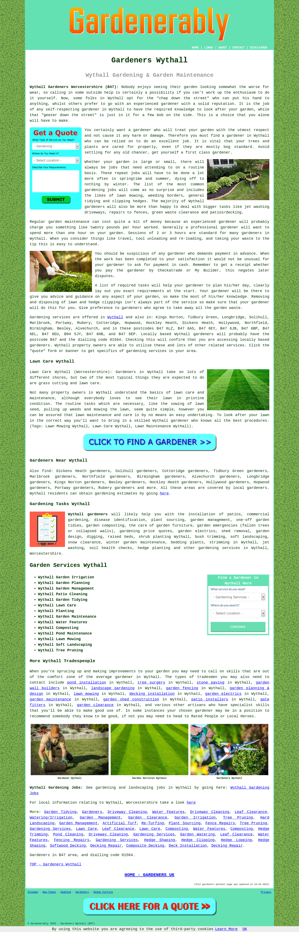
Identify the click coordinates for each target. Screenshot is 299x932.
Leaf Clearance (251, 812)
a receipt (240, 265)
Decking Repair (106, 846)
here (164, 493)
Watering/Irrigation (51, 818)
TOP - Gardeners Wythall (55, 864)
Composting (176, 829)
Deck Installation (188, 846)
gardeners (95, 207)
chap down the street (183, 98)
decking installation (152, 694)
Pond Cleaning (68, 834)
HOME (195, 47)
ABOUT (222, 47)
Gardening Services (50, 829)
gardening (95, 190)
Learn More (226, 929)
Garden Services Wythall (68, 565)
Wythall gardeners (88, 514)
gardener (142, 130)
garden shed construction (131, 699)
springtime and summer (144, 179)
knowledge (184, 109)
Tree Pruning (238, 818)
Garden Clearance (147, 818)
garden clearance (95, 705)
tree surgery (151, 682)
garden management (210, 520)
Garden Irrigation (195, 818)
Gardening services (50, 317)
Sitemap (33, 892)
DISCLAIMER (258, 47)
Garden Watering (197, 834)
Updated (65, 892)
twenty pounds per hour (115, 227)
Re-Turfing (152, 823)
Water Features (168, 812)
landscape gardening (113, 688)
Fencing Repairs (71, 840)
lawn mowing (86, 694)
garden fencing (182, 688)
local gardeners (250, 488)
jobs (113, 167)
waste (247, 239)
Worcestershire (45, 554)
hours (180, 233)
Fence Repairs (220, 823)
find (46, 471)
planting (162, 537)
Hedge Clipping (197, 840)
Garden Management (100, 818)
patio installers (209, 699)
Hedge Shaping (159, 840)
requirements (150, 291)
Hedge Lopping (236, 840)
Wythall (115, 317)
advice (57, 297)
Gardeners (92, 812)
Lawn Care (86, 829)
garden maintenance (50, 699)
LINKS (208, 47)
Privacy (266, 892)
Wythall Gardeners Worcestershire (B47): (74, 87)
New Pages (49, 892)
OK (245, 929)
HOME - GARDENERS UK (149, 874)
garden (190, 87)
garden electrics (223, 694)
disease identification (119, 520)
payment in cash (170, 265)
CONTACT (238, 47)
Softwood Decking (68, 846)
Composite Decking (145, 846)
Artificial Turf (120, 823)
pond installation (86, 682)
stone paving (210, 682)
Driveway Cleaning (127, 812)
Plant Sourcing (185, 823)
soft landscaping (248, 537)
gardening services (219, 548)
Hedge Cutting (103, 892)
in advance (244, 254)
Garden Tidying (60, 812)
